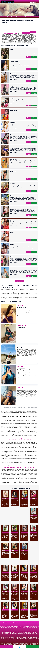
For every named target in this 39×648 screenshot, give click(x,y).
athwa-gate (24, 630)
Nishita (12, 244)
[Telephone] (6, 646)
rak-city (27, 630)
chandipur (31, 626)
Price (17, 16)
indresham (27, 626)
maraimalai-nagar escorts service (21, 642)
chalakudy (13, 637)
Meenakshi (13, 122)
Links (32, 16)
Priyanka (12, 147)
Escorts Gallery (32, 31)
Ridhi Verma (13, 171)
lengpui (5, 642)
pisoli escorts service (10, 643)
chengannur (11, 626)
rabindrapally (28, 636)
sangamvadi (25, 625)
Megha (12, 269)
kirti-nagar (30, 631)
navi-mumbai (18, 643)
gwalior (21, 643)
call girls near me (24, 445)
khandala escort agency (22, 638)
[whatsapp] (32, 646)
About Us (5, 622)
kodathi (29, 638)
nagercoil (36, 637)
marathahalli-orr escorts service (6, 632)
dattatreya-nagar (3, 626)
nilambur (33, 631)
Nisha (11, 49)
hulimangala (13, 642)
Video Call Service (25, 32)
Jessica (12, 220)
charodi (1, 638)
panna (5, 636)
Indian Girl (19, 622)
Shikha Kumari (14, 61)
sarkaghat (22, 632)
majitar (33, 643)
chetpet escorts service (35, 638)
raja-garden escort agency (7, 638)
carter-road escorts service (15, 631)
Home (5, 16)
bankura (34, 626)
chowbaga (9, 637)
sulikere (7, 636)
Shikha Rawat (13, 159)
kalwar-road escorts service (17, 630)
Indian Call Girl (27, 16)
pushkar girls (32, 622)
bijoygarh (9, 630)
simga (25, 632)
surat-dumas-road (4, 643)
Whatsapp (34, 56)
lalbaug (3, 625)
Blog (34, 16)
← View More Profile (19, 281)
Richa (11, 135)
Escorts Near (21, 16)
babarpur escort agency (16, 632)
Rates (15, 622)
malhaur (35, 630)
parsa (16, 637)
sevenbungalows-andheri (24, 631)
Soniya (12, 86)
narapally (5, 630)
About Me (8, 16)
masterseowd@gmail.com (33, 2)
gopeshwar (18, 636)
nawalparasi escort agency (8, 625)
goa (15, 643)
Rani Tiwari (13, 74)
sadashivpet (29, 625)
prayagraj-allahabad (34, 625)
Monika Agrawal (14, 110)
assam (12, 630)
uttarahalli (14, 638)
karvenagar (2, 642)
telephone (28, 56)
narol (23, 643)
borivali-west (29, 643)
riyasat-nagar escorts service (18, 626)
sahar (22, 625)
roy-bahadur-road (23, 636)
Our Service (13, 16)
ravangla (2, 630)
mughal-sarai (36, 643)
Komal (12, 98)
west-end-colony (28, 632)
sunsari (26, 643)
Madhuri (12, 232)
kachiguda (2, 636)
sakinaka (36, 631)
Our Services (11, 622)
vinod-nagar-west (30, 642)
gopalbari (7, 626)
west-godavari (9, 642)
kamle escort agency (12, 636)
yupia (17, 638)
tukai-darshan (31, 630)
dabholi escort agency (34, 636)
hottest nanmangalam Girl (19, 174)
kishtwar (37, 626)
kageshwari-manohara (4, 637)
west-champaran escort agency (30, 637)
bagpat (27, 638)
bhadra (25, 626)
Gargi (11, 256)
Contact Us (24, 622)
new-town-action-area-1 (21, 637)
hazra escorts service (17, 625)
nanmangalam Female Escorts (27, 332)
